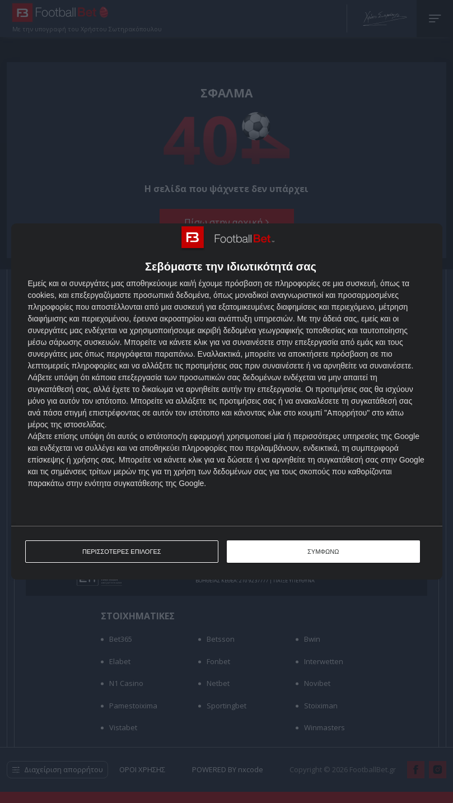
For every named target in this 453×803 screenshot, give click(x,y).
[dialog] (226, 401)
